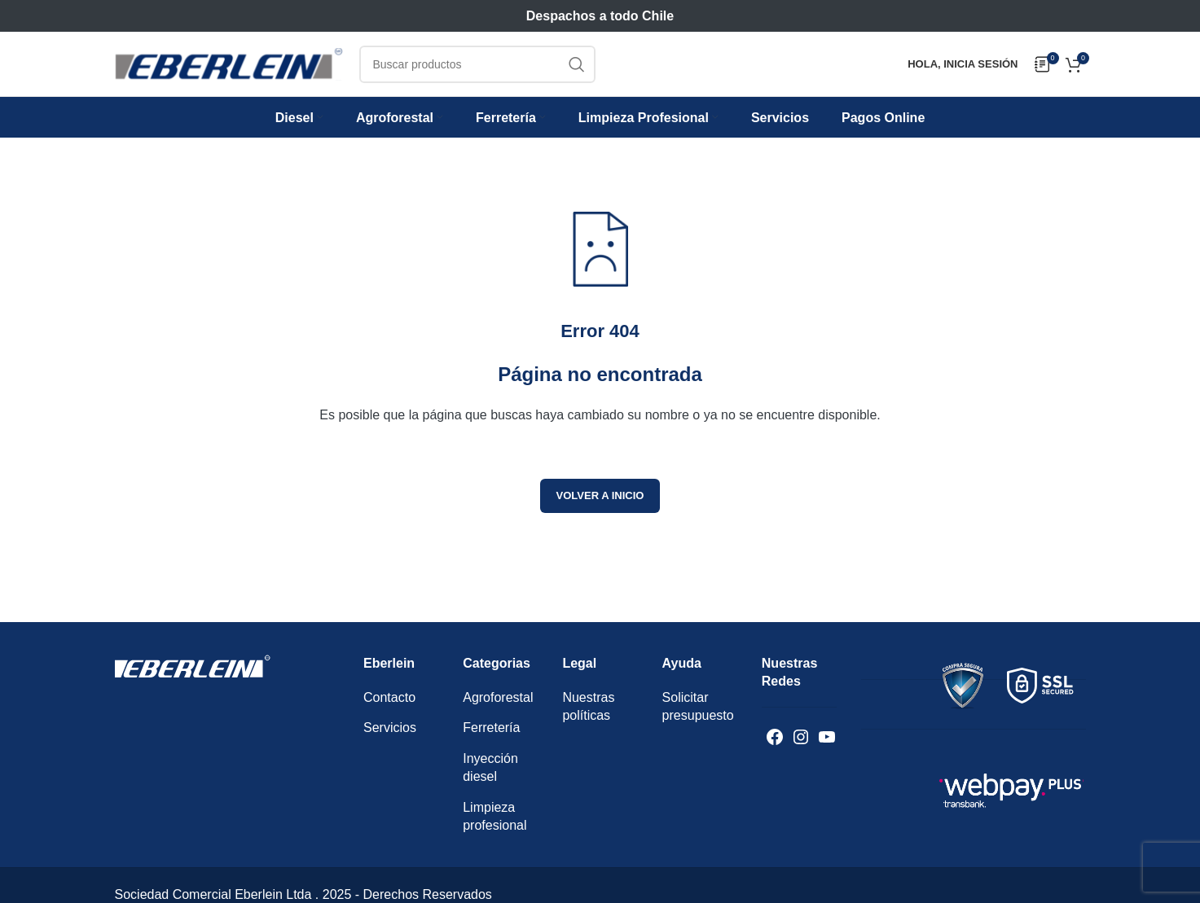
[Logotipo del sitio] (229, 69)
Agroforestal (498, 706)
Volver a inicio (600, 504)
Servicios (389, 736)
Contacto (389, 706)
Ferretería (491, 736)
